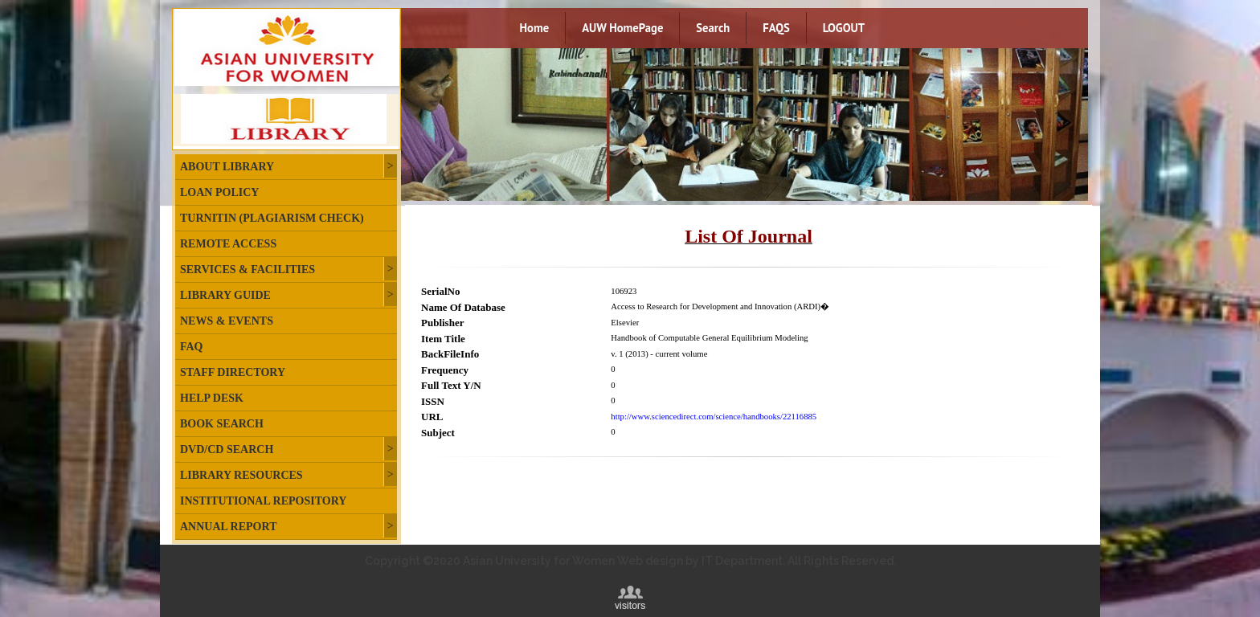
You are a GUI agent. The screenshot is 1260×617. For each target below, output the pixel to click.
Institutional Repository (263, 501)
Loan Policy (219, 192)
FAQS (776, 27)
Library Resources (241, 475)
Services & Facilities (247, 270)
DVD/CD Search (226, 449)
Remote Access (228, 244)
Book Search (222, 424)
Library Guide (225, 295)
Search (713, 27)
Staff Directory (232, 372)
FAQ (191, 347)
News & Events (226, 321)
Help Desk (211, 398)
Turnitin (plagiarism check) (272, 218)
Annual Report (228, 527)
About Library (227, 167)
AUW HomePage (622, 27)
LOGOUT (844, 27)
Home (535, 27)
